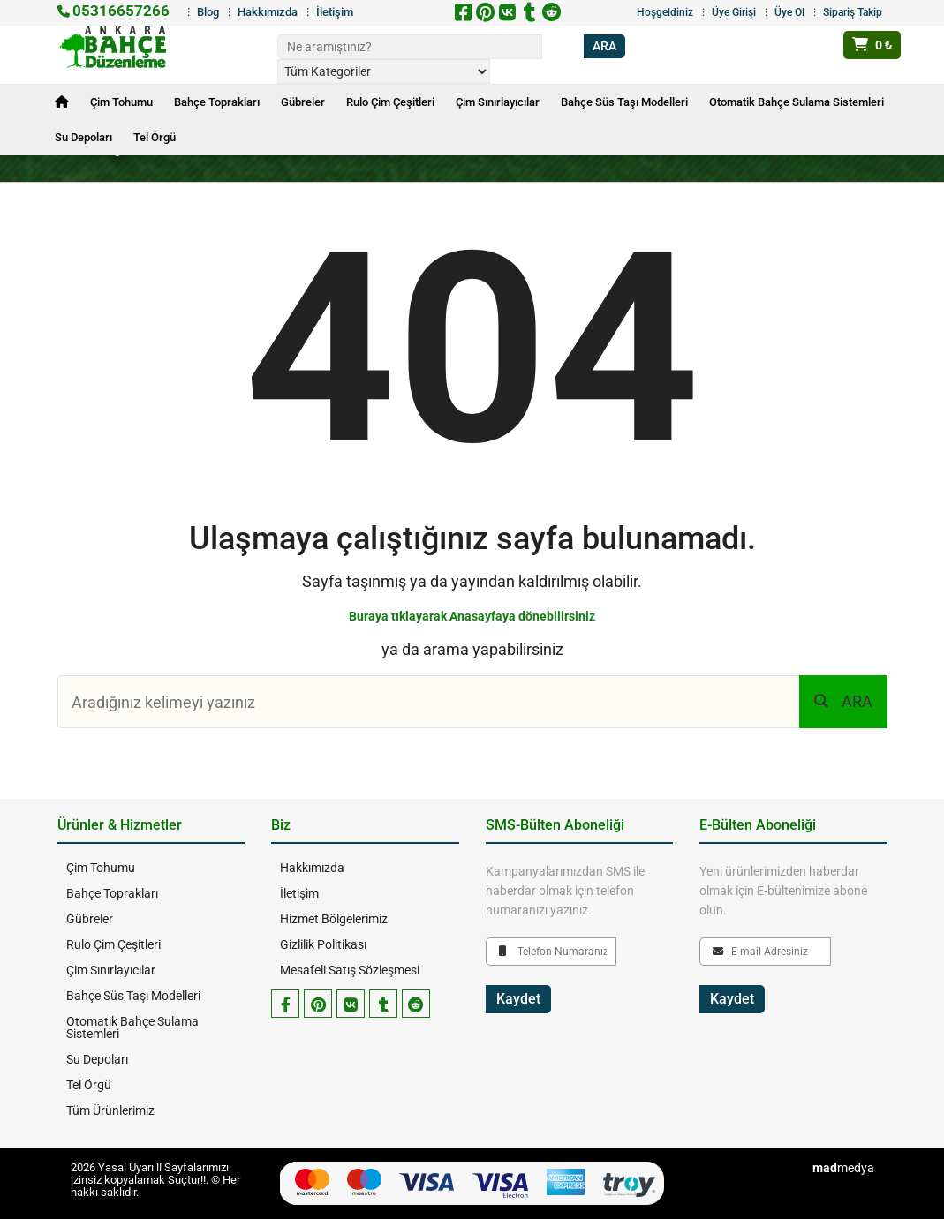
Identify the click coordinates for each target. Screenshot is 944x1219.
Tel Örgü (154, 137)
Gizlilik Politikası (323, 944)
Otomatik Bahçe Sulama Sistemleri (796, 102)
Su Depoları (83, 137)
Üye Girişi (734, 12)
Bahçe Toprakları (217, 102)
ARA (843, 701)
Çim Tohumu (121, 102)
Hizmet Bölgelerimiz (334, 919)
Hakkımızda (268, 12)
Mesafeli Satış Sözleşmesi (349, 970)
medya (843, 1168)
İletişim (334, 12)
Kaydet (518, 998)
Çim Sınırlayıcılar (498, 102)
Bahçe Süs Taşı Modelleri (624, 102)
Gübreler (303, 102)
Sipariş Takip (852, 12)
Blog (208, 12)
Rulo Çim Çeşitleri (390, 102)
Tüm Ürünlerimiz (110, 1110)
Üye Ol (789, 12)
